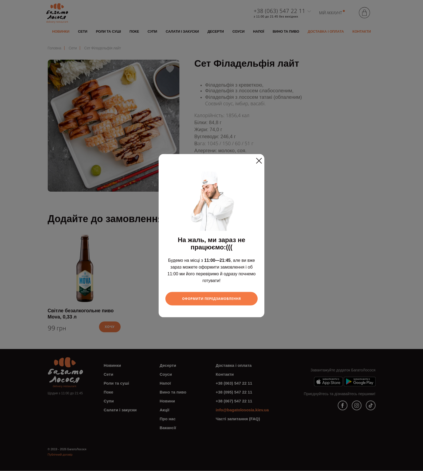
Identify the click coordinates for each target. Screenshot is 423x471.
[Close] (259, 158)
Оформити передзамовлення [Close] (211, 298)
